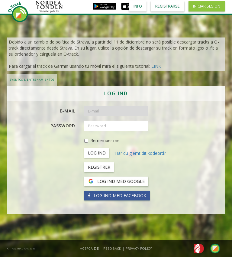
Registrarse (167, 6)
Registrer (99, 167)
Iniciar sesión (206, 6)
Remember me (102, 140)
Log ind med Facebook (117, 195)
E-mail (68, 111)
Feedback (112, 248)
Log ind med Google (116, 181)
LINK (156, 66)
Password (62, 125)
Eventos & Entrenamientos (32, 79)
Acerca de (89, 248)
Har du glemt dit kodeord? (140, 153)
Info (138, 6)
